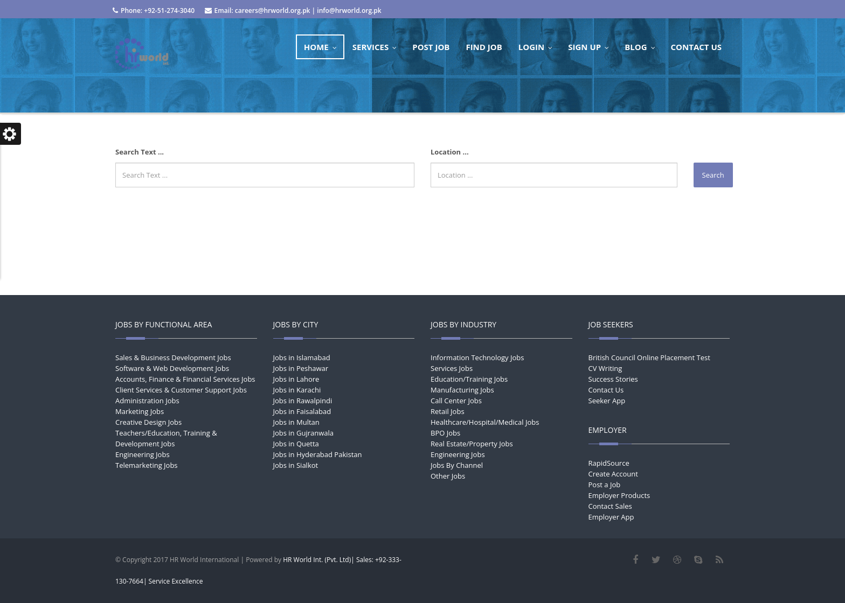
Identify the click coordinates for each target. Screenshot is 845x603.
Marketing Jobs (139, 411)
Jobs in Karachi (297, 390)
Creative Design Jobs (148, 422)
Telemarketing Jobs (146, 465)
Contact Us (606, 390)
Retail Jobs (448, 411)
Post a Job (604, 484)
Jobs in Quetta (296, 443)
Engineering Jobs (142, 454)
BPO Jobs (445, 433)
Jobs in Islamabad (301, 357)
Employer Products (619, 495)
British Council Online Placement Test (649, 357)
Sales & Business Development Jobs (173, 357)
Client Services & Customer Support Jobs (181, 390)
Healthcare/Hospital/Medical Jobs (485, 422)
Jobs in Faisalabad (302, 411)
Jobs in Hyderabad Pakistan (317, 454)
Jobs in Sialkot (295, 465)
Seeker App (607, 400)
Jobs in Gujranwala (303, 433)
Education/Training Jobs (469, 379)
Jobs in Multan (296, 422)
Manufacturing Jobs (462, 390)
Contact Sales (610, 506)
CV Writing (605, 368)
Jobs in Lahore (296, 379)
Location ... (450, 152)
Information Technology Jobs (477, 357)
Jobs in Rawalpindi (303, 400)
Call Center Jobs (456, 400)
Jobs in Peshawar (301, 368)
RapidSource (608, 463)
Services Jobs (452, 368)
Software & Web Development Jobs (172, 368)
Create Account (613, 474)
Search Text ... (139, 152)
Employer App (611, 517)
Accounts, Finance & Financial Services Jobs (185, 379)
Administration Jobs (147, 400)
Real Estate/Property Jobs (472, 443)
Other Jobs (448, 476)
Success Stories (613, 379)
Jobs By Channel (457, 465)
